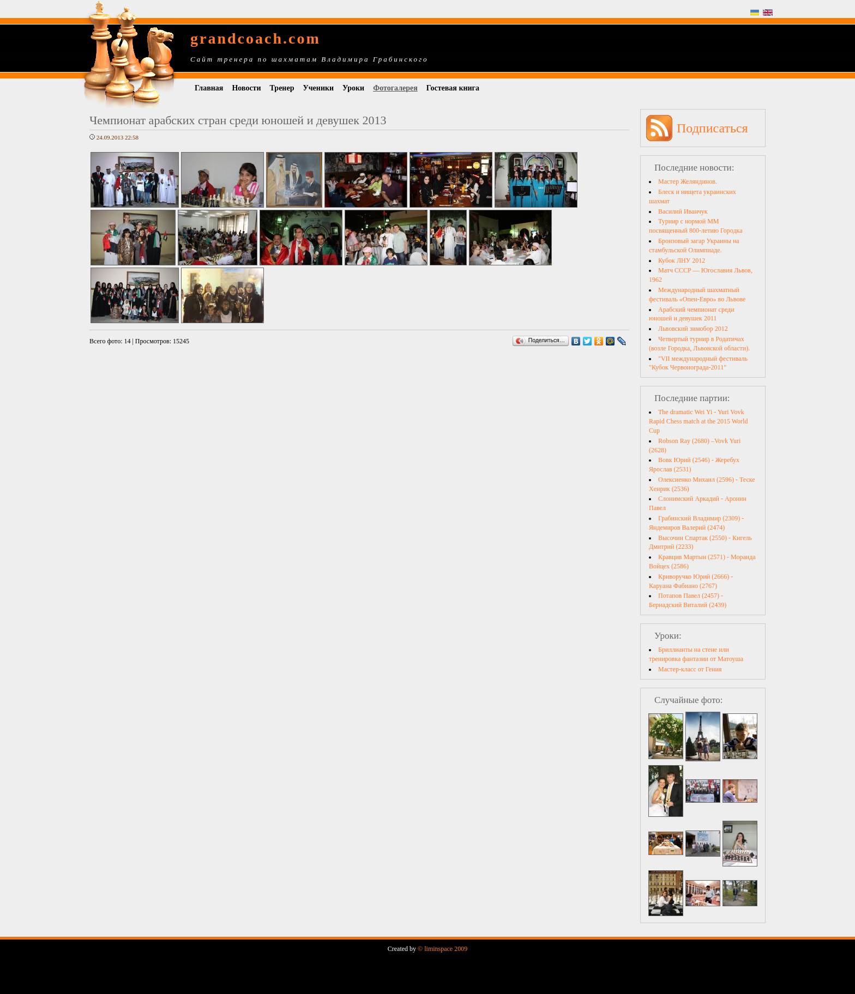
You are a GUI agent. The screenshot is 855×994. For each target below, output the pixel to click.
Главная (209, 88)
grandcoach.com (255, 38)
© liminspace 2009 (442, 949)
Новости (246, 88)
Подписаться (712, 128)
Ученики (318, 88)
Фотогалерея (395, 88)
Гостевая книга (452, 88)
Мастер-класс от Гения (689, 669)
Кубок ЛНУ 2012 (681, 260)
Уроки (353, 88)
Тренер (282, 88)
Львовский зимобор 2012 (693, 328)
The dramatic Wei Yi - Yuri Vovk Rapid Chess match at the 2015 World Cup (698, 421)
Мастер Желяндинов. (687, 181)
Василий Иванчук (683, 211)
